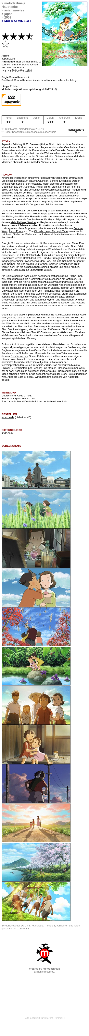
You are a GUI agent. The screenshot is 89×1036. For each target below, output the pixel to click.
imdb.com (7, 433)
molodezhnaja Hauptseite (13, 5)
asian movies (14, 10)
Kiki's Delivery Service (23, 222)
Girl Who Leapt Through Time (51, 231)
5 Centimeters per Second (26, 367)
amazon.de (8, 417)
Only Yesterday (19, 356)
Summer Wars (76, 367)
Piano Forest (16, 231)
